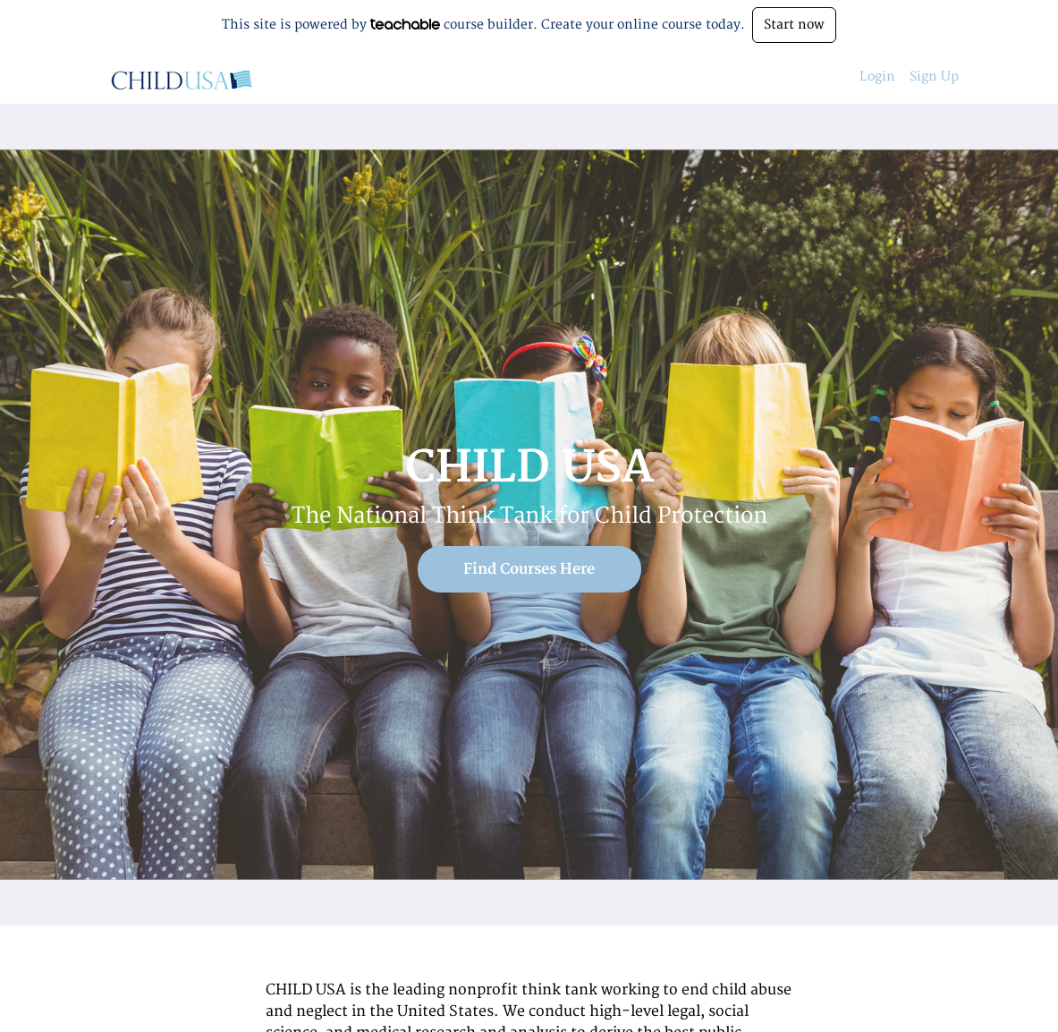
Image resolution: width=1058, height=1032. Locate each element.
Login (877, 76)
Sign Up (934, 76)
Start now (794, 24)
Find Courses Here (529, 569)
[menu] (902, 77)
